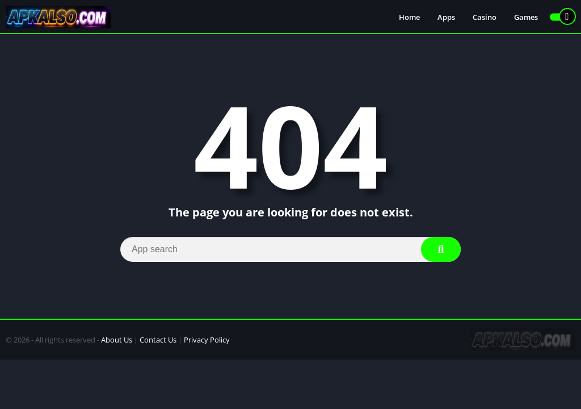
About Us (116, 340)
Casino (484, 17)
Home (409, 17)
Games (526, 17)
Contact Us (158, 340)
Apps (446, 17)
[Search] (290, 249)
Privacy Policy (207, 340)
